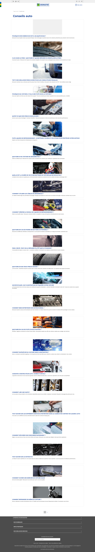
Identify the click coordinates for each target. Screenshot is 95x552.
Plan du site (36, 543)
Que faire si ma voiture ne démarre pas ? (26, 156)
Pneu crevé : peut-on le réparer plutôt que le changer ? (32, 248)
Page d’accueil (15, 11)
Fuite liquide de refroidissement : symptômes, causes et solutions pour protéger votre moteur (45, 138)
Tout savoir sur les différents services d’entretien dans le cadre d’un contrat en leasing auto (46, 413)
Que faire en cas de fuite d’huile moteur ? (26, 329)
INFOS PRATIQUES (48, 526)
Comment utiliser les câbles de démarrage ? (28, 193)
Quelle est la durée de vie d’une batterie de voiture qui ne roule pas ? (37, 175)
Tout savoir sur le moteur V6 (22, 457)
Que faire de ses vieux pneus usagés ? (25, 266)
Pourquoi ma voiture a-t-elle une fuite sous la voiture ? (32, 94)
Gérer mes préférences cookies (55, 543)
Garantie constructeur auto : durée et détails (28, 373)
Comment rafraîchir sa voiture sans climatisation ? (30, 352)
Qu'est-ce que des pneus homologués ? (25, 116)
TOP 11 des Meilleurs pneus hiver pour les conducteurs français (35, 80)
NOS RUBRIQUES (48, 522)
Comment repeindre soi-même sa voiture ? (26, 499)
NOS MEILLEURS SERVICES (48, 531)
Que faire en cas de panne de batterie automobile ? (30, 229)
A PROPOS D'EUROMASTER (47, 517)
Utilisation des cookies (43, 543)
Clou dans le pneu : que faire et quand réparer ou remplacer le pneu (36, 58)
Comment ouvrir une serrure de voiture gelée (28, 478)
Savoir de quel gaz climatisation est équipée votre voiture (33, 285)
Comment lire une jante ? (21, 392)
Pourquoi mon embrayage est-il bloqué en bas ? (29, 36)
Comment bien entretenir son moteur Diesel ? (28, 308)
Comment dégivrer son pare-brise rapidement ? (29, 435)
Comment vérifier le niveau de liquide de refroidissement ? (33, 212)
